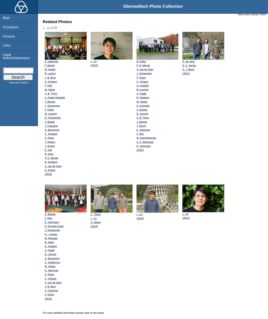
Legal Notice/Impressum (16, 56)
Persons (9, 36)
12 (48, 27)
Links (6, 45)
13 (51, 27)
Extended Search (18, 83)
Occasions (10, 27)
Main (6, 18)
